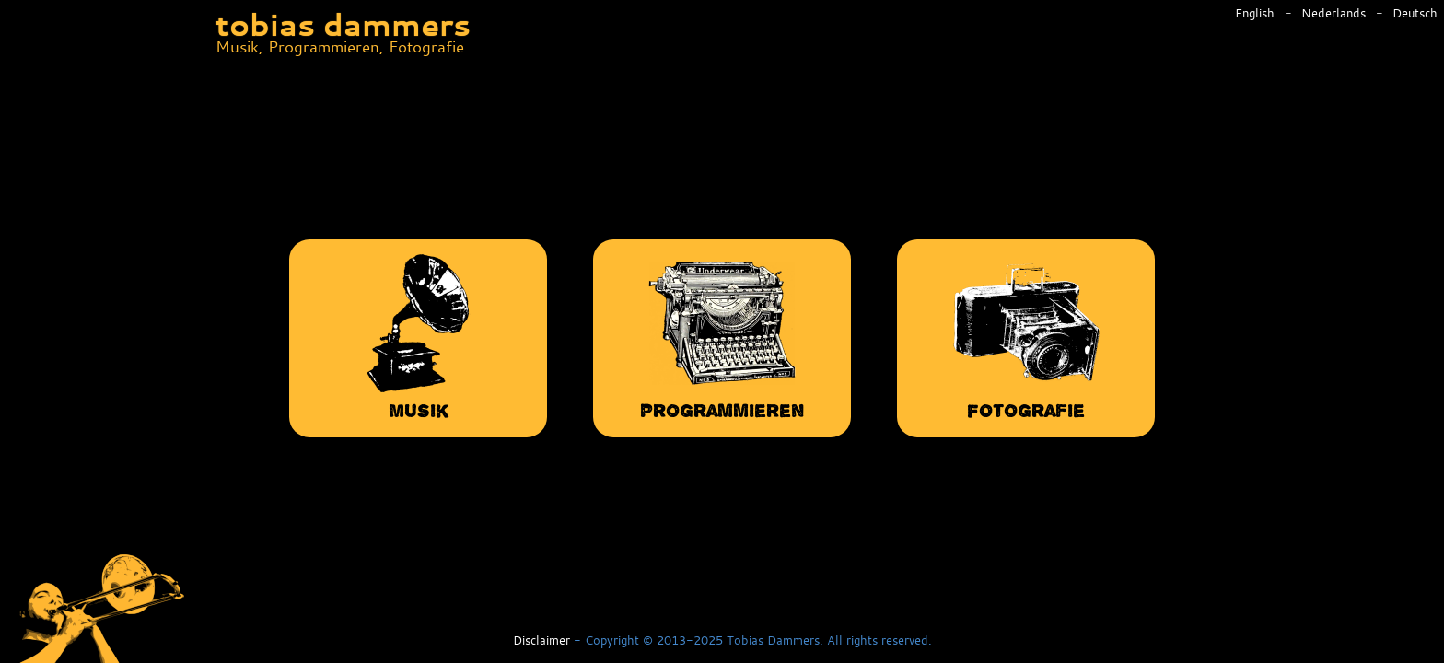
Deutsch (1415, 13)
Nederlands (1335, 13)
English (1256, 13)
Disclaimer (541, 641)
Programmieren (722, 336)
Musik (418, 336)
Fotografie (1026, 336)
